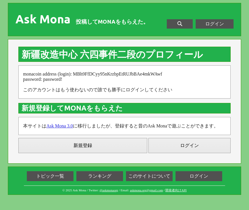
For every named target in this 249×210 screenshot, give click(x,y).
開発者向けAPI (176, 190)
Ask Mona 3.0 (59, 125)
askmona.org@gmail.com (146, 190)
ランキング (99, 176)
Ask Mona (43, 19)
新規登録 (82, 145)
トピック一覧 (50, 176)
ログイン (214, 23)
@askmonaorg (108, 190)
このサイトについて (149, 176)
